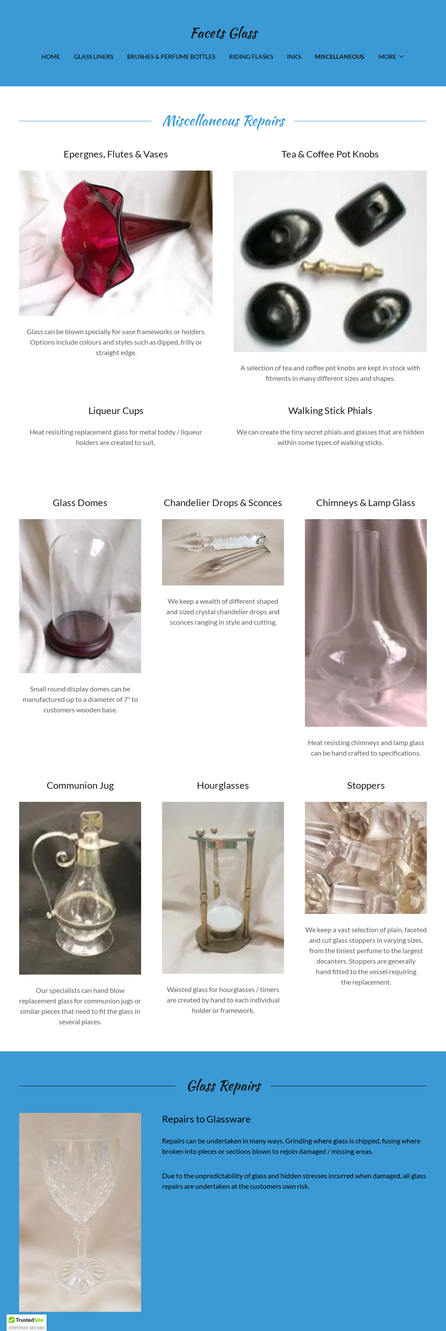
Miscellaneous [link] (340, 56)
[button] (391, 56)
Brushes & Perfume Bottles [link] (171, 56)
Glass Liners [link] (93, 56)
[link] (223, 35)
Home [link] (50, 56)
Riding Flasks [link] (251, 56)
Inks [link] (294, 56)
